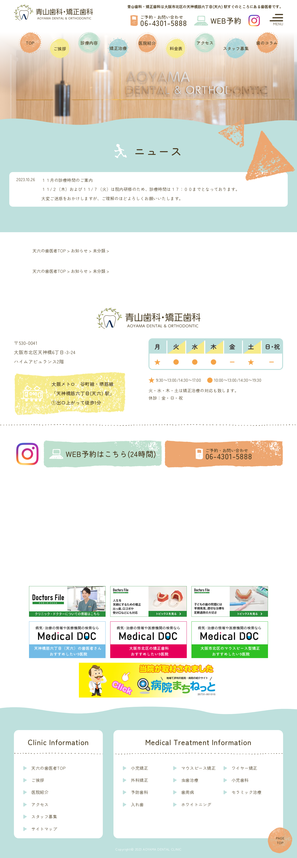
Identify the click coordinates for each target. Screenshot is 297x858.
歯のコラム (267, 43)
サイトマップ (44, 829)
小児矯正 (139, 768)
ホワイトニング (196, 804)
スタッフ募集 (236, 48)
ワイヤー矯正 (244, 768)
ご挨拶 (59, 49)
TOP (30, 43)
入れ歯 (137, 804)
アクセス (204, 43)
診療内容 (89, 43)
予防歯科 (139, 792)
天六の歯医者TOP (48, 768)
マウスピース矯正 (198, 768)
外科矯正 (139, 780)
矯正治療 (118, 48)
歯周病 (187, 792)
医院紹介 (147, 43)
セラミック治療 (247, 792)
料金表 (176, 48)
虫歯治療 (189, 780)
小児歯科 (240, 780)
